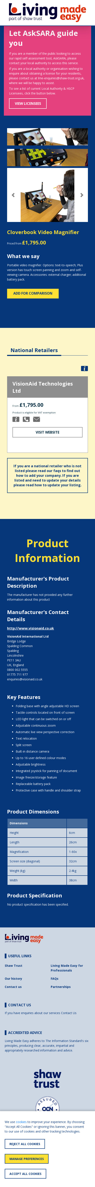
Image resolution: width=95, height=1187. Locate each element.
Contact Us (69, 1013)
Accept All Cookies (25, 1174)
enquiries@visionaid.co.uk (24, 679)
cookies (21, 1122)
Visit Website (47, 432)
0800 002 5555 (17, 670)
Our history (13, 978)
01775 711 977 (17, 674)
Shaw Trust (13, 966)
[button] (13, 195)
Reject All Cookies (24, 1144)
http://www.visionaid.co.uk (30, 628)
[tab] (34, 346)
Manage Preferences (26, 1159)
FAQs (54, 978)
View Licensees (28, 103)
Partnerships (61, 987)
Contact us (13, 987)
